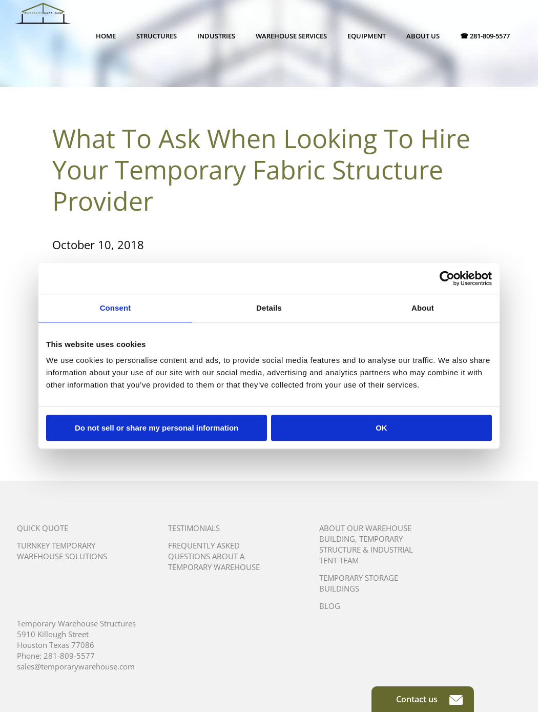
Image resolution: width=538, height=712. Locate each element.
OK (381, 427)
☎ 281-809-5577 (485, 35)
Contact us (429, 699)
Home (106, 35)
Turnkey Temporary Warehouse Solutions (62, 550)
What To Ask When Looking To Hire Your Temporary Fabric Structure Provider (261, 169)
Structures (156, 35)
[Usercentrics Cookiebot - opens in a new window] (447, 278)
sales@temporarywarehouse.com (76, 666)
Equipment (366, 35)
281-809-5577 (69, 655)
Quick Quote (42, 528)
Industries (216, 35)
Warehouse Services (291, 35)
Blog (329, 606)
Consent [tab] (115, 307)
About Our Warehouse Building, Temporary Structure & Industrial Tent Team (366, 544)
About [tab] (422, 307)
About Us (423, 35)
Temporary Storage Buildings (358, 583)
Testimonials (194, 528)
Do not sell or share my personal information (156, 427)
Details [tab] (269, 307)
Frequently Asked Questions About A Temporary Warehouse (214, 556)
